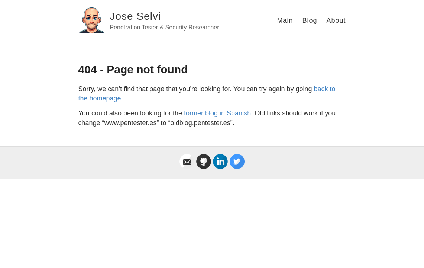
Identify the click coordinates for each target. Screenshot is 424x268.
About (336, 20)
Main (285, 20)
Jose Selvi (135, 16)
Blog (309, 20)
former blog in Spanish (217, 113)
